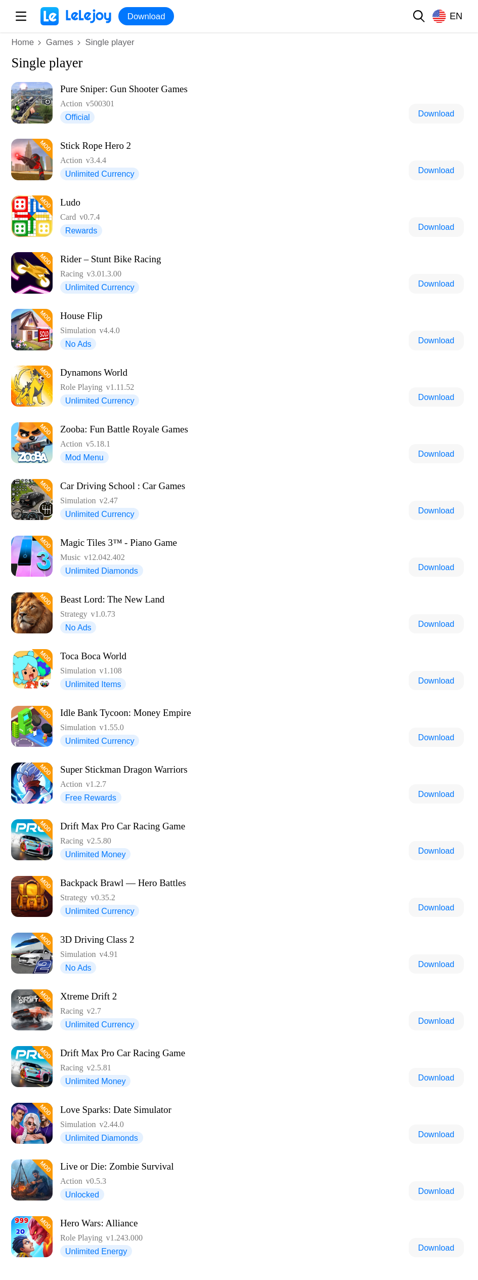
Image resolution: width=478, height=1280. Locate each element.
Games (59, 42)
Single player (110, 42)
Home (22, 42)
